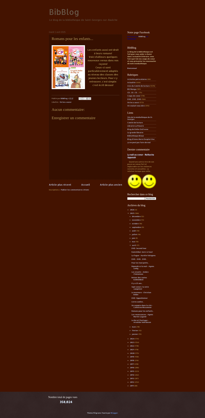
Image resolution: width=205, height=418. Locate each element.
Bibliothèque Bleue (135, 136)
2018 (132, 360)
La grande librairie (135, 132)
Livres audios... (138, 302)
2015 (132, 371)
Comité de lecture (135, 123)
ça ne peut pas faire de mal (139, 142)
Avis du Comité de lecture (138, 86)
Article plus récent (60, 184)
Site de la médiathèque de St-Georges (140, 118)
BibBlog (64, 12)
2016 (132, 368)
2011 (132, 386)
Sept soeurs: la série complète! (140, 288)
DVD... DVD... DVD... (139, 259)
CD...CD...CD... (132, 92)
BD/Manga (131, 89)
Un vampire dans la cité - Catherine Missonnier (142, 306)
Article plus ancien (111, 184)
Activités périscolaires (137, 79)
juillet (135, 234)
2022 (132, 346)
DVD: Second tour (139, 248)
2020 (132, 353)
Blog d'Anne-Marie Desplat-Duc (141, 139)
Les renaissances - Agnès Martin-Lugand (142, 315)
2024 (132, 339)
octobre (135, 224)
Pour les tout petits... (140, 263)
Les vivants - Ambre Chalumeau (140, 273)
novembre (136, 220)
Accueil (85, 184)
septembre (137, 227)
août (134, 231)
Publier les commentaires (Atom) (75, 190)
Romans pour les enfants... (143, 311)
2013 (132, 378)
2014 (132, 375)
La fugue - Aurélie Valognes (144, 255)
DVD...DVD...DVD (134, 99)
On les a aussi (65, 102)
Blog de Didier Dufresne (137, 129)
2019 (132, 357)
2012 (132, 382)
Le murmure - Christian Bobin (141, 293)
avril (134, 245)
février (135, 330)
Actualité (131, 82)
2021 (132, 349)
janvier (135, 334)
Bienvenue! (132, 68)
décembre (136, 216)
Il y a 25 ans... (137, 283)
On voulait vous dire (136, 106)
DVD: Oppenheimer (140, 298)
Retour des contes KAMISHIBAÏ (139, 278)
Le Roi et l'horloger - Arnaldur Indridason (141, 321)
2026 (132, 210)
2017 (132, 364)
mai (133, 242)
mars (134, 327)
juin (133, 238)
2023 (132, 342)
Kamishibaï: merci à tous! (142, 252)
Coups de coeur (133, 96)
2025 (132, 213)
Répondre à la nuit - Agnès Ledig (143, 267)
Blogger (114, 413)
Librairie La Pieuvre (135, 126)
